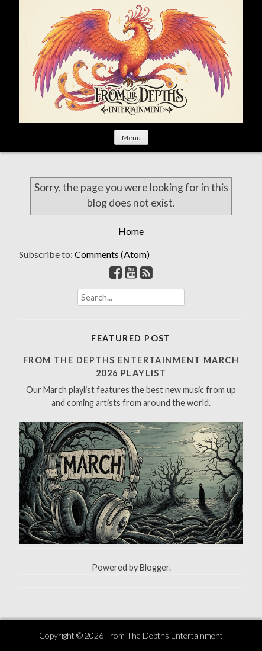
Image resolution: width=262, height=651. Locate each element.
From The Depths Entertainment (164, 635)
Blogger (154, 567)
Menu (131, 137)
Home (131, 231)
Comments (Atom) (112, 254)
